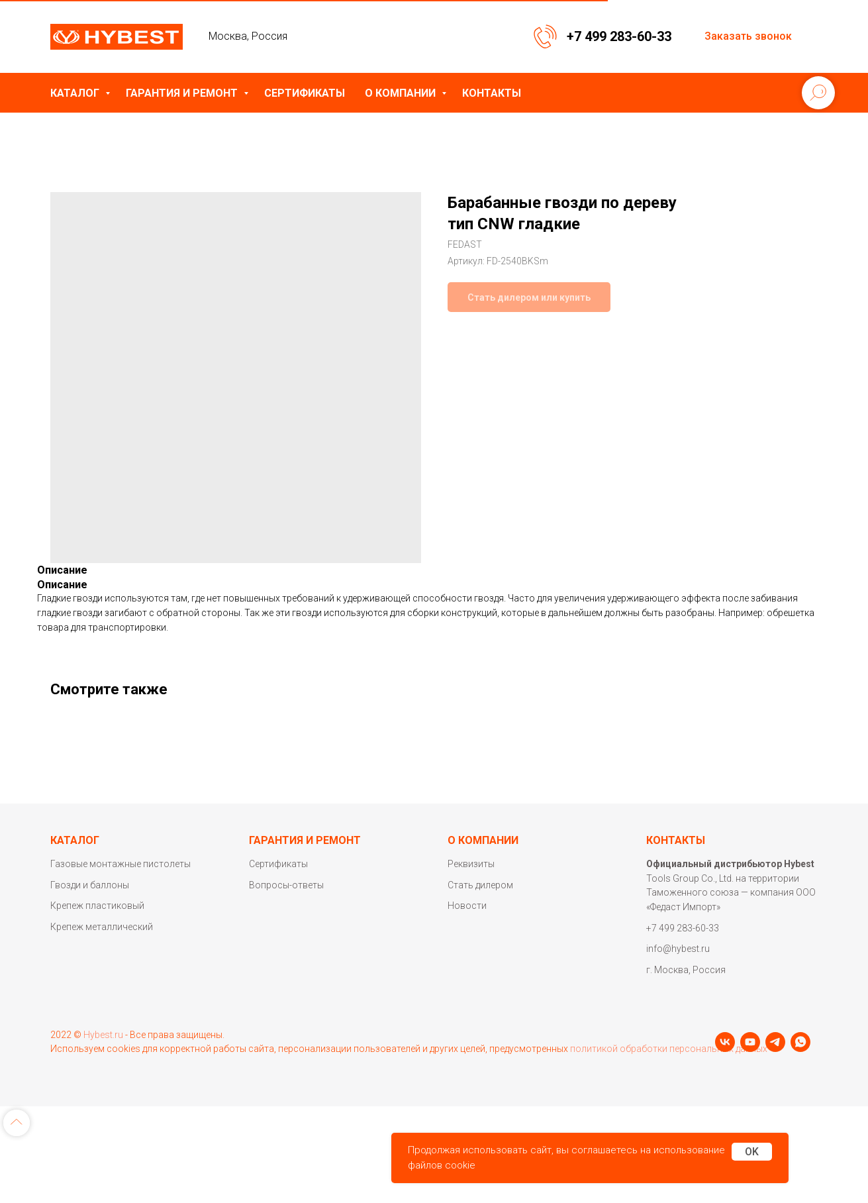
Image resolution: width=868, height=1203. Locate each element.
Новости (467, 905)
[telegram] (111, 1092)
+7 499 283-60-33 (619, 36)
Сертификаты (304, 93)
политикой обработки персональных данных (668, 1064)
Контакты (491, 93)
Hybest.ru (103, 1050)
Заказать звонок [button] (748, 36)
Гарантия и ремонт (183, 93)
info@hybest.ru (678, 948)
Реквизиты (471, 864)
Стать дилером (480, 885)
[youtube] (85, 1092)
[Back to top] (16, 1184)
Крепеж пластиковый (97, 905)
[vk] (60, 1092)
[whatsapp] (136, 1092)
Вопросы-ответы (286, 885)
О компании (401, 93)
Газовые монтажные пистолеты (120, 864)
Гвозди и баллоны (89, 885)
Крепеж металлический (101, 926)
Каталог (76, 93)
